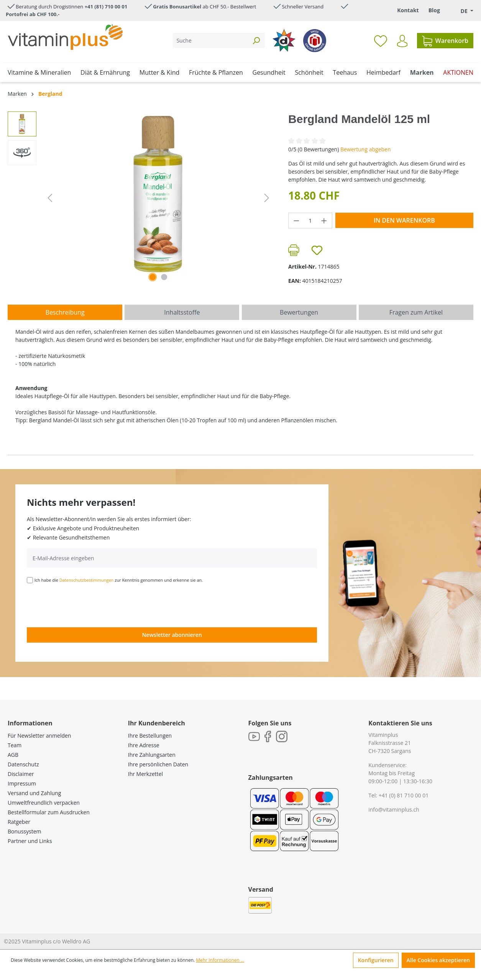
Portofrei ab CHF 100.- (32, 14)
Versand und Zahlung (34, 793)
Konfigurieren (376, 960)
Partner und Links (30, 841)
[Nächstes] (267, 197)
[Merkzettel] (380, 40)
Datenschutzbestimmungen (86, 580)
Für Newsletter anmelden (39, 735)
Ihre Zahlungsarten (152, 754)
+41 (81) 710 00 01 (106, 6)
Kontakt (408, 10)
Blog (434, 10)
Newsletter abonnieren (172, 634)
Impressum (22, 783)
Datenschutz (23, 764)
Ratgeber (19, 821)
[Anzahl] (310, 220)
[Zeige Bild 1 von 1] (152, 277)
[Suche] (210, 40)
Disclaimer (21, 773)
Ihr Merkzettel (145, 773)
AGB (13, 754)
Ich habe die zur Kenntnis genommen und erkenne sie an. (118, 580)
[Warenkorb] (445, 40)
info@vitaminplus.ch (393, 809)
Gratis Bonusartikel (177, 6)
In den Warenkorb (404, 220)
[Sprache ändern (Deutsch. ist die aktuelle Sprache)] (461, 11)
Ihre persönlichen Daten (158, 764)
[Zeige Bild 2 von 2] (164, 277)
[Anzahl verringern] (296, 220)
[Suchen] (256, 40)
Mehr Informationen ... (220, 960)
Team (14, 745)
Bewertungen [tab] (299, 312)
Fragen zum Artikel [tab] (416, 312)
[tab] (65, 312)
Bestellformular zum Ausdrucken (49, 812)
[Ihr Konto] (402, 41)
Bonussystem (24, 831)
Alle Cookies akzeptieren (438, 960)
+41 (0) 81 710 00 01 (404, 795)
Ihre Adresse (143, 745)
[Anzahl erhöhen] (324, 220)
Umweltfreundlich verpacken (44, 802)
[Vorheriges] (50, 197)
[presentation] (85, 605)
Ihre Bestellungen (150, 735)
